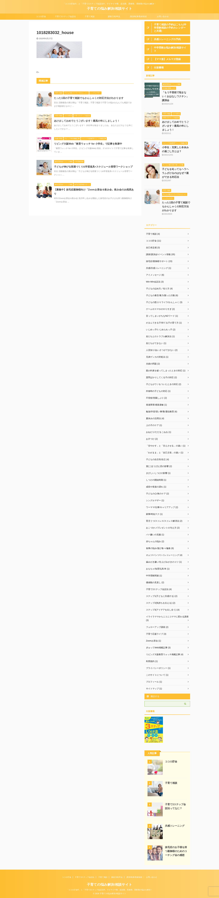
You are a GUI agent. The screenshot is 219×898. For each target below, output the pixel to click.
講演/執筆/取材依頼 (138, 16)
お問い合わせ (163, 16)
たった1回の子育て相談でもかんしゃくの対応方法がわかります (88, 98)
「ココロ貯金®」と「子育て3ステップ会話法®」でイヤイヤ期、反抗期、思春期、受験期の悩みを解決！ (109, 890)
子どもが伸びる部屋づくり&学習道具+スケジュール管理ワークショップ (93, 166)
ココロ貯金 (41, 16)
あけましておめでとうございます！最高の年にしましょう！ (87, 121)
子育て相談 (90, 16)
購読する (153, 696)
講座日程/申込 (114, 16)
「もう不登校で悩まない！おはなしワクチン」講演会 (175, 96)
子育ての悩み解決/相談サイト (109, 8)
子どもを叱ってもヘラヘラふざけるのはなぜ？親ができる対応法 (175, 173)
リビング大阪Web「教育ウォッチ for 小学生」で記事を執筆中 (88, 143)
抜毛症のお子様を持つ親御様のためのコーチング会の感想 (176, 851)
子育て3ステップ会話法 (65, 16)
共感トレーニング (174, 825)
